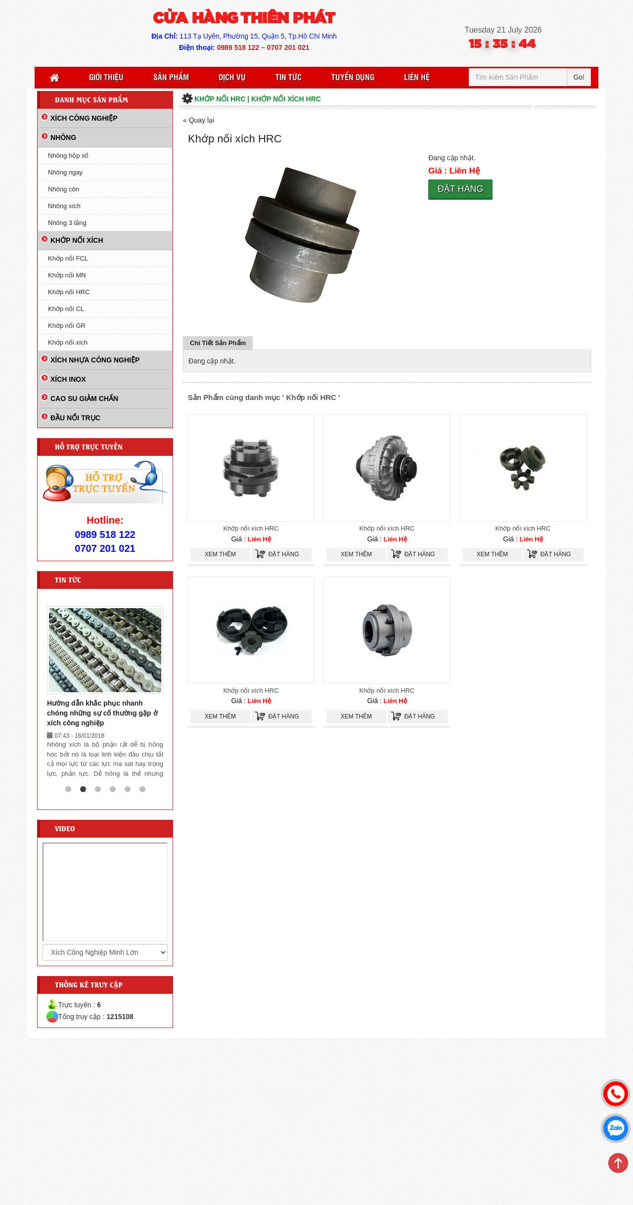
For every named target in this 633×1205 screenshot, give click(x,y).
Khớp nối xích (68, 342)
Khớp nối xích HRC (250, 528)
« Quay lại (198, 120)
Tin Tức (288, 76)
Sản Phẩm (171, 76)
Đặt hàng (461, 189)
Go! (579, 77)
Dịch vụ (232, 76)
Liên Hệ (417, 76)
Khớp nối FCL (68, 258)
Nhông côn (63, 189)
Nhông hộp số (68, 155)
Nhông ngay (65, 172)
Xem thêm (220, 554)
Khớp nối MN (67, 275)
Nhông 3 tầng (67, 222)
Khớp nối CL (66, 308)
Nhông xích (64, 206)
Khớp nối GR (67, 325)
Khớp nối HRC (69, 292)
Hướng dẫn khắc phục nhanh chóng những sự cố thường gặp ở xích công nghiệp (102, 713)
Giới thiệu (106, 76)
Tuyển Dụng (352, 76)
